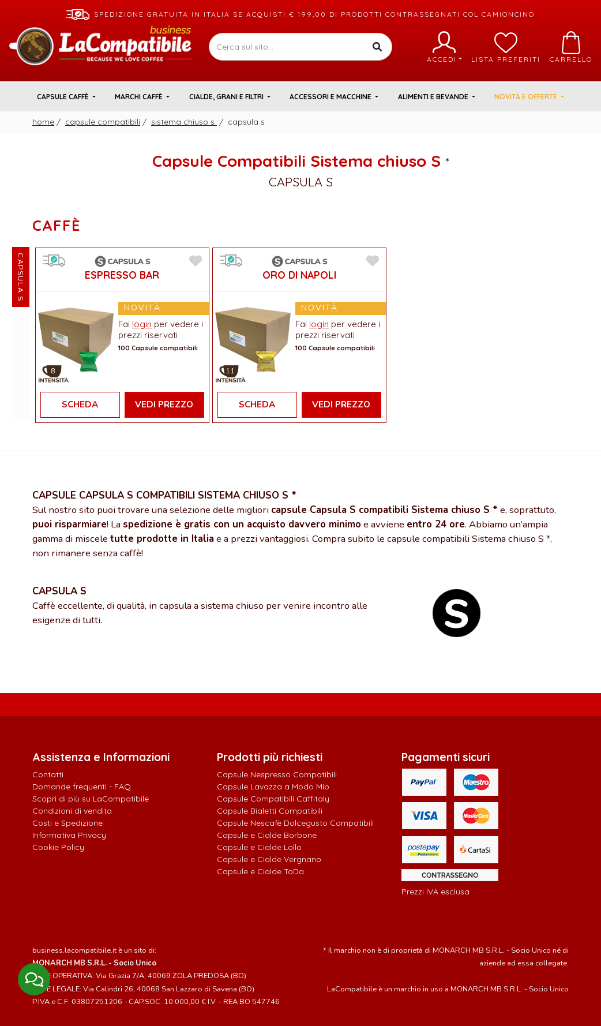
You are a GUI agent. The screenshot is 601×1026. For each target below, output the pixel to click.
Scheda (80, 404)
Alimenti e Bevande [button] (434, 96)
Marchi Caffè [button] (139, 96)
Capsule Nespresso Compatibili (277, 774)
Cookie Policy (58, 847)
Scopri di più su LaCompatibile (90, 798)
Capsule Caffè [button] (64, 96)
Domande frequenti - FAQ (81, 786)
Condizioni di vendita (72, 811)
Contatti (47, 774)
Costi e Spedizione (67, 823)
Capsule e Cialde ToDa (260, 871)
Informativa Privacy (69, 835)
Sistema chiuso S (184, 122)
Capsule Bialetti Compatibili (269, 811)
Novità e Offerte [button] (526, 96)
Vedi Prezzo (164, 404)
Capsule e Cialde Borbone (267, 835)
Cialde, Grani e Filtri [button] (227, 96)
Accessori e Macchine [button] (331, 96)
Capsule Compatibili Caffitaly (273, 798)
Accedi (444, 47)
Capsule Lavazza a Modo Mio (273, 786)
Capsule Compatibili (102, 122)
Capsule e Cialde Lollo (259, 847)
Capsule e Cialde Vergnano (269, 859)
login (142, 324)
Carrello (571, 47)
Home (43, 122)
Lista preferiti (505, 47)
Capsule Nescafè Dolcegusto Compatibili (295, 823)
